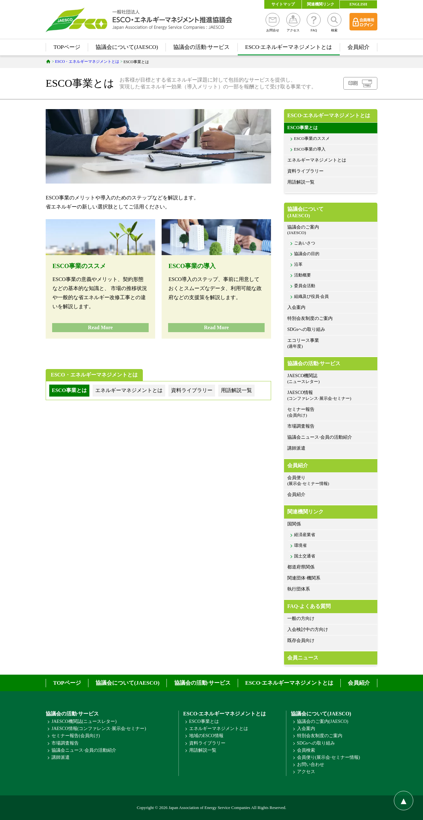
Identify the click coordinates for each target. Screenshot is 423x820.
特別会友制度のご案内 (310, 318)
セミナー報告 (330, 412)
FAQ (314, 22)
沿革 (298, 264)
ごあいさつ (304, 243)
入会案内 (296, 307)
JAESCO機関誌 (330, 379)
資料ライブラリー (305, 171)
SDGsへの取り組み (306, 329)
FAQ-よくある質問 (309, 606)
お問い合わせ (310, 764)
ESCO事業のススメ (79, 266)
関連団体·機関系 (303, 578)
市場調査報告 (300, 426)
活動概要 (302, 275)
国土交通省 (304, 556)
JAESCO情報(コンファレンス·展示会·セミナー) (98, 728)
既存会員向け (300, 640)
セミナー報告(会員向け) (75, 735)
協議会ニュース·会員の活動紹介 (319, 437)
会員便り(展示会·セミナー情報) (328, 757)
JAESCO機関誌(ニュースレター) (84, 721)
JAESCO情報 (330, 395)
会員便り (330, 481)
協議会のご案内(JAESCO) (323, 721)
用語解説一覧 (300, 182)
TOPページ (66, 47)
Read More (100, 327)
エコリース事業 (330, 343)
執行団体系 (298, 589)
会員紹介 (359, 47)
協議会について (330, 212)
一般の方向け (300, 618)
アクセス (293, 22)
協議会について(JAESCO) (127, 47)
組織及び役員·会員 (311, 296)
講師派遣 (296, 448)
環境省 (300, 545)
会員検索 (306, 750)
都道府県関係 (300, 567)
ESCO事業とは (302, 127)
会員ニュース (302, 657)
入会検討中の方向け (307, 629)
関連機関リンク (320, 4)
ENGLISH (358, 4)
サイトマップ (283, 4)
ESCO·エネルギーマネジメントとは (288, 47)
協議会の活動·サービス (201, 47)
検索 (334, 22)
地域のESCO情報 (206, 735)
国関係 (294, 524)
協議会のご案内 (330, 230)
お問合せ (273, 22)
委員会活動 (304, 286)
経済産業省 (304, 535)
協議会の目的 (306, 254)
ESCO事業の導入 (192, 266)
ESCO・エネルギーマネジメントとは (94, 374)
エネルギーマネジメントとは (316, 160)
